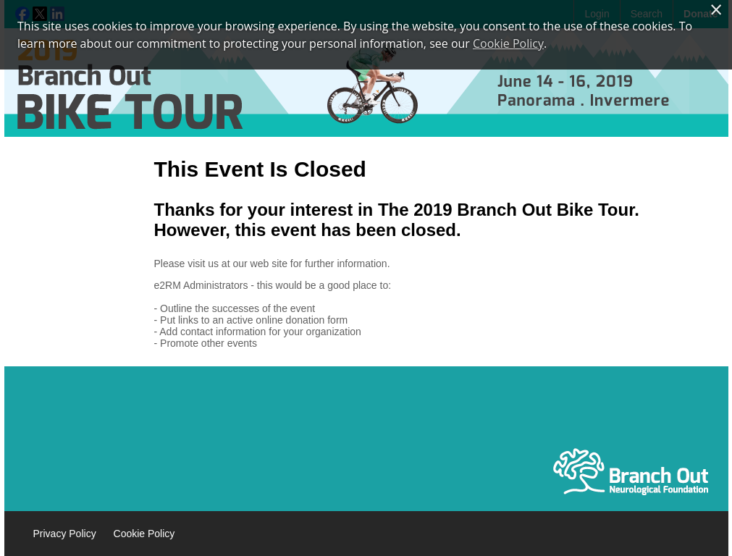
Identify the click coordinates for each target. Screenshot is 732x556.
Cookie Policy (144, 533)
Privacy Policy (64, 533)
